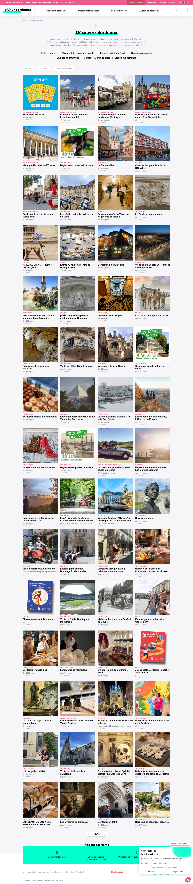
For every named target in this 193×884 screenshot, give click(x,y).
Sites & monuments (141, 53)
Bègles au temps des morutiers (76, 467)
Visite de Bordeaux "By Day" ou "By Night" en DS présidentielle (114, 519)
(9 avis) (103, 728)
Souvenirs (162, 2)
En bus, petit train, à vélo (113, 53)
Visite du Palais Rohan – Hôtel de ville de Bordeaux (152, 266)
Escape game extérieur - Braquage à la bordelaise (73, 570)
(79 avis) (28, 624)
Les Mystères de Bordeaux (74, 822)
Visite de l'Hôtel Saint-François (76, 366)
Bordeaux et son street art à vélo (152, 822)
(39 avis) (28, 472)
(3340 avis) (29, 119)
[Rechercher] (176, 10)
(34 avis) (103, 525)
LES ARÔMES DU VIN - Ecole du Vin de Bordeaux (77, 721)
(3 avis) (103, 222)
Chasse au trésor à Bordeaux (38, 619)
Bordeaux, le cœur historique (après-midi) (38, 215)
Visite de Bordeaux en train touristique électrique (112, 115)
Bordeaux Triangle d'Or (35, 670)
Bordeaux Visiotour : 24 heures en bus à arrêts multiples (151, 115)
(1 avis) (140, 373)
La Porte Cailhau (106, 165)
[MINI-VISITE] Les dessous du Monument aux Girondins (38, 316)
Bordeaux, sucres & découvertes (40, 416)
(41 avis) (66, 170)
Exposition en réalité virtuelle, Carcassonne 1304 (38, 519)
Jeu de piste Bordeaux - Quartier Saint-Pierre (152, 671)
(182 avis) (141, 219)
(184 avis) (103, 320)
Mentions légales (29, 872)
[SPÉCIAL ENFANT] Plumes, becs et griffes (37, 266)
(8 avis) (28, 272)
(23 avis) (103, 424)
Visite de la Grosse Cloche (112, 366)
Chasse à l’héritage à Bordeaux (151, 315)
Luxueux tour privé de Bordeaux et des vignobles (115, 468)
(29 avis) (28, 728)
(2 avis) (140, 576)
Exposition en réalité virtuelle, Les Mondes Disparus (151, 468)
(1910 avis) (104, 122)
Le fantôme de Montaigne (73, 670)
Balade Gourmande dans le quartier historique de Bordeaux (152, 772)
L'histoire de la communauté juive (113, 671)
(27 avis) (141, 677)
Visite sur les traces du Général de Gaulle (114, 620)
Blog (179, 2)
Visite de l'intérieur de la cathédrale (73, 772)
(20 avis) (141, 122)
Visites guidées (49, 53)
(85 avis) (103, 270)
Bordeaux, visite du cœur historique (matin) (73, 115)
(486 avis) (28, 323)
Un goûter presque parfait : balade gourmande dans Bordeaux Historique (112, 570)
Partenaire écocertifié (64, 69)
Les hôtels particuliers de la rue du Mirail (76, 215)
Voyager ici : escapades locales (78, 53)
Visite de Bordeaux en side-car (39, 569)
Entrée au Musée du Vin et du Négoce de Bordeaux (113, 215)
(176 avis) (103, 170)
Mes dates (28, 68)
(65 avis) (103, 827)
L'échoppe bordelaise (34, 771)
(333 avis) (103, 371)
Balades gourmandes (68, 58)
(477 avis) (141, 272)
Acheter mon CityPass (136, 2)
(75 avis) (28, 422)
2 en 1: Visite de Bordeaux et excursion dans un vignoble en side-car (76, 519)
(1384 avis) (29, 170)
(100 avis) (28, 574)
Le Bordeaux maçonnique (148, 214)
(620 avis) (28, 222)
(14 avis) (66, 323)
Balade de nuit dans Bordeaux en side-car (115, 721)
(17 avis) (66, 827)
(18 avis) (103, 475)
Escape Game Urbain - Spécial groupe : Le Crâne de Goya (114, 772)
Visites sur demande (125, 58)
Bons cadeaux (151, 2)
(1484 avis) (66, 122)
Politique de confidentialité (74, 872)
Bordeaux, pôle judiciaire (111, 265)
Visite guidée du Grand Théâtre (39, 165)
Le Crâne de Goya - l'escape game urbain (37, 721)
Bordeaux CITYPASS (33, 114)
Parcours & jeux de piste (97, 58)
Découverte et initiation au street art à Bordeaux (152, 721)
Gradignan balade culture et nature (150, 367)
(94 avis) (28, 776)
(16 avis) (141, 475)
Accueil (25, 20)
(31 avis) (66, 627)
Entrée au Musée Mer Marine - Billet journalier (75, 266)
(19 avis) (66, 222)
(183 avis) (141, 424)
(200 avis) (66, 675)
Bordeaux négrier (144, 518)
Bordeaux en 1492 (107, 822)
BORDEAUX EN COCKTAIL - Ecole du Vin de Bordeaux (37, 823)
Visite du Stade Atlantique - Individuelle (74, 620)
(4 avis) (65, 525)
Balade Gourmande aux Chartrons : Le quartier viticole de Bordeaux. (151, 570)
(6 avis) (140, 523)
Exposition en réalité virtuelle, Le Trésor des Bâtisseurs (77, 418)
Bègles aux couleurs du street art (77, 165)
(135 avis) (66, 371)
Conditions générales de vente (49, 872)
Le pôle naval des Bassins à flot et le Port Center (114, 418)
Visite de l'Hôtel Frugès (110, 315)
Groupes (172, 2)
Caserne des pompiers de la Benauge (150, 166)
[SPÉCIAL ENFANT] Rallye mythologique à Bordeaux (74, 316)
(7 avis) (140, 779)
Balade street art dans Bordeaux (40, 467)
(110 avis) (28, 373)
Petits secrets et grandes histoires (36, 367)
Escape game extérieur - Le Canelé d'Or (149, 620)
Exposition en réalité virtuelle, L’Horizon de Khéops (151, 418)
